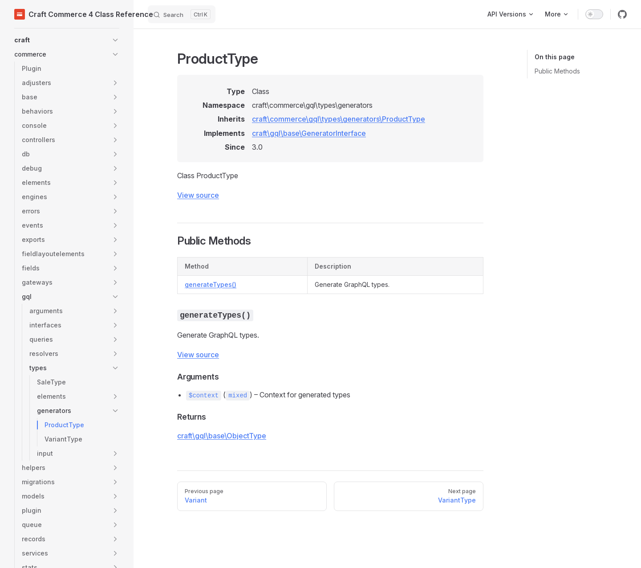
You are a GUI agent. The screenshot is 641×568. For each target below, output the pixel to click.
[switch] (594, 14)
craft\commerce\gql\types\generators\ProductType (338, 118)
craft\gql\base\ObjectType (221, 435)
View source (198, 195)
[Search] (181, 14)
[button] (66, 40)
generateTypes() (210, 284)
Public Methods (557, 71)
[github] (622, 14)
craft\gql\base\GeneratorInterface (309, 133)
